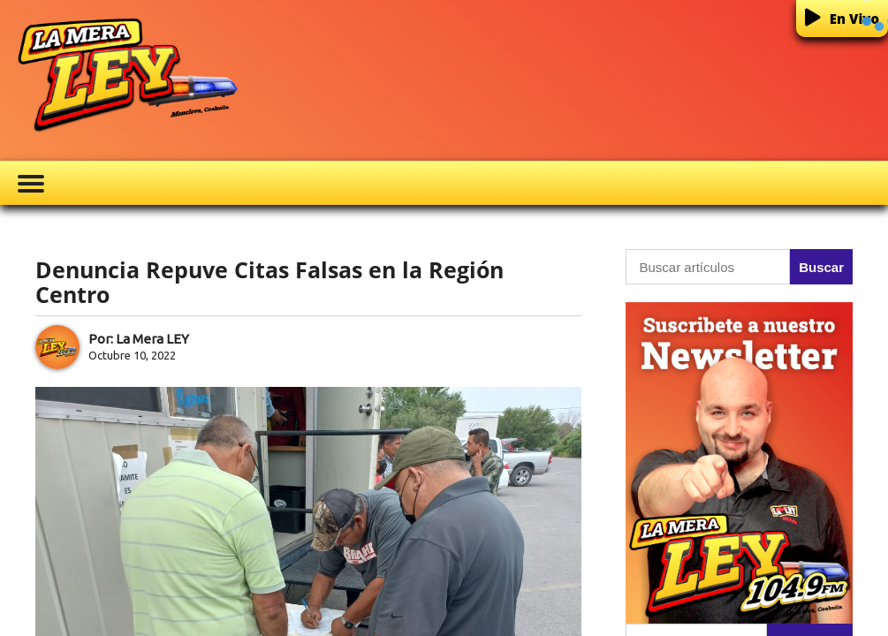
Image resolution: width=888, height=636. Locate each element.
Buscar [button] (821, 267)
